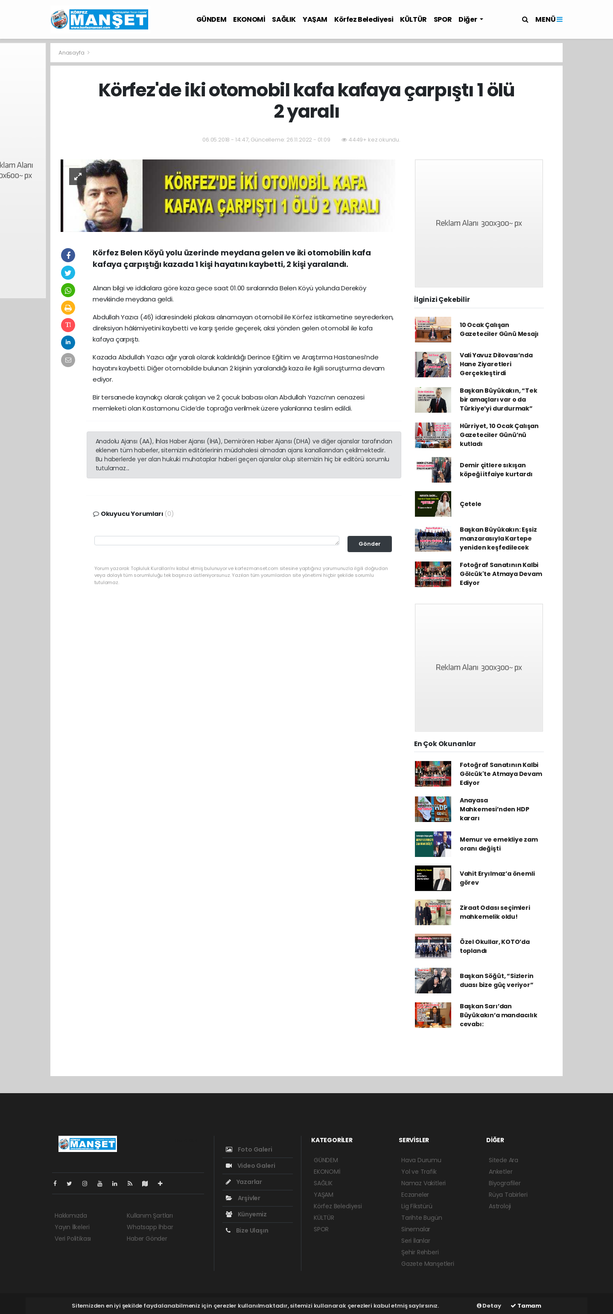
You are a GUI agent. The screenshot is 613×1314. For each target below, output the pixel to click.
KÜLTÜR (413, 19)
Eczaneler (415, 1194)
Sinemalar (415, 1229)
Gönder (370, 543)
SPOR (443, 19)
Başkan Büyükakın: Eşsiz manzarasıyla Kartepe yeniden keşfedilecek (498, 538)
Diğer (468, 19)
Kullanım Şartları (150, 1215)
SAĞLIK (284, 19)
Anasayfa (71, 53)
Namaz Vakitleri (423, 1183)
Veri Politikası (73, 1238)
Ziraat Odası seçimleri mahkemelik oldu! (495, 912)
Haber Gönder (147, 1238)
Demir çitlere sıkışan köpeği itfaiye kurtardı (496, 469)
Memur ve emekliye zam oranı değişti (499, 844)
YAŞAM (315, 19)
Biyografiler (505, 1183)
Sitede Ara (503, 1160)
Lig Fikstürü (416, 1206)
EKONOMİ (249, 19)
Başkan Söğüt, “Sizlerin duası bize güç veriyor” (497, 980)
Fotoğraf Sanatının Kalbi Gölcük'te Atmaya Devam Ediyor (501, 574)
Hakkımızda (71, 1215)
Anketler (500, 1171)
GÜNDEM (211, 19)
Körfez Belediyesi (363, 19)
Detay (489, 1306)
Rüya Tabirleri (508, 1194)
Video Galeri (250, 1165)
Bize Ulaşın (247, 1230)
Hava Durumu (421, 1160)
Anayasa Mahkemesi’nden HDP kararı (494, 809)
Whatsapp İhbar (150, 1227)
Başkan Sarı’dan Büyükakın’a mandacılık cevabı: (498, 1015)
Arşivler (243, 1198)
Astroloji (500, 1206)
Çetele (471, 504)
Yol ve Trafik (419, 1171)
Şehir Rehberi (420, 1252)
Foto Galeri (249, 1149)
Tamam (526, 1306)
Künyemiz (246, 1214)
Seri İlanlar (415, 1240)
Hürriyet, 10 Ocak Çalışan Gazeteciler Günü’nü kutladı (499, 435)
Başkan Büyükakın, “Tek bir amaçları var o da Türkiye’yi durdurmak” (498, 399)
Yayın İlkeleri (72, 1227)
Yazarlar (244, 1182)
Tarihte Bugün (421, 1217)
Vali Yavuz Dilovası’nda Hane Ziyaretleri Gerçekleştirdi (496, 364)
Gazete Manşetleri (427, 1263)
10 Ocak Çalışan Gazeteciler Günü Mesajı (499, 329)
